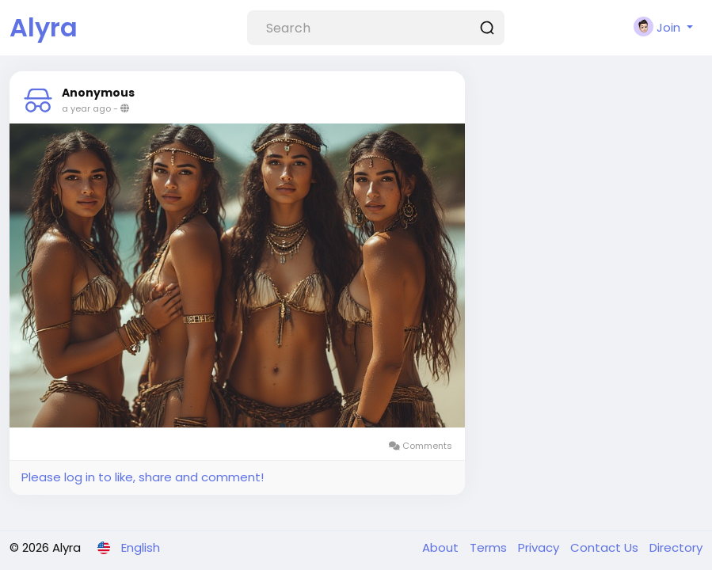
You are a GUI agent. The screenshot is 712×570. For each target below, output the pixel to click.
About (442, 547)
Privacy (540, 547)
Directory (675, 547)
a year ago (86, 108)
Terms (490, 547)
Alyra (44, 27)
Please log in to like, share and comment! (142, 477)
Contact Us (606, 547)
